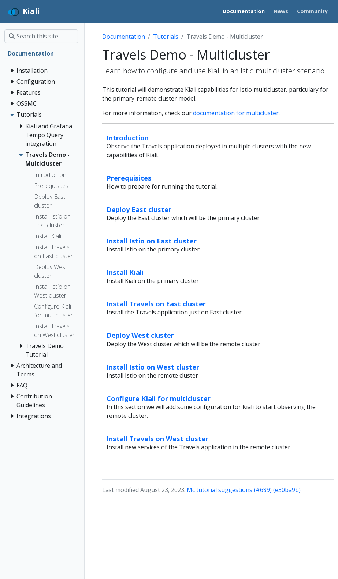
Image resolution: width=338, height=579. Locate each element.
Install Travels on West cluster (157, 438)
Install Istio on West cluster (153, 366)
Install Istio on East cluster (152, 240)
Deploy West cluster (140, 335)
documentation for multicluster (236, 113)
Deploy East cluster (139, 209)
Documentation (123, 37)
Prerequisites (129, 177)
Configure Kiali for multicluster (159, 398)
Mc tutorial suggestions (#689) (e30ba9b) (244, 490)
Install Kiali (125, 272)
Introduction (128, 137)
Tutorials (165, 37)
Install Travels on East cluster (156, 303)
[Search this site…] (41, 36)
